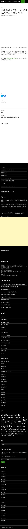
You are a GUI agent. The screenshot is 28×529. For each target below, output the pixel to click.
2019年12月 (3, 484)
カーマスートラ (4, 340)
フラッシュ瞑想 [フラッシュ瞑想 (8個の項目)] (12, 429)
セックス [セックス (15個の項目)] (22, 424)
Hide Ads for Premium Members (8, 186)
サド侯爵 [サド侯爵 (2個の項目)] (10, 424)
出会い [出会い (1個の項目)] (15, 431)
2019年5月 (3, 494)
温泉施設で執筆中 (5, 299)
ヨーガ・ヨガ (4, 358)
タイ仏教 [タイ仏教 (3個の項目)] (3, 426)
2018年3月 (3, 520)
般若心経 (3, 402)
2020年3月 (3, 479)
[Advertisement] (14, 33)
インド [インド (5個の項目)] (15, 420)
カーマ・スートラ (5, 337)
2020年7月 (3, 471)
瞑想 (1, 7)
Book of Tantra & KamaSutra (7, 170)
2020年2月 (3, 481)
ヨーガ (2, 355)
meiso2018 (8, 15)
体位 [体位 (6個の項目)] (12, 431)
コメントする (13, 15)
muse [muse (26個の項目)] (11, 417)
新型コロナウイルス (5, 371)
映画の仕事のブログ (11, 58)
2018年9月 (3, 507)
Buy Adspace (3, 183)
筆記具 (2, 397)
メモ (2, 353)
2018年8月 (3, 510)
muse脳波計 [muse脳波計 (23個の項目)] (17, 417)
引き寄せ (3, 366)
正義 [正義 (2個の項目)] (7, 433)
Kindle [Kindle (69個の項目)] (17, 414)
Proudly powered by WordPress (7, 527)
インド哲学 (3, 332)
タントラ (3, 348)
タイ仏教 (3, 345)
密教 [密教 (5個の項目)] (18, 431)
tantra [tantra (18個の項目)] (3, 420)
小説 (2, 363)
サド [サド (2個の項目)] (7, 424)
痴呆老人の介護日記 (5, 302)
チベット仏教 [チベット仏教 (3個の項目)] (16, 426)
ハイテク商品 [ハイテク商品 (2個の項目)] (22, 426)
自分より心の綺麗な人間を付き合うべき (14, 116)
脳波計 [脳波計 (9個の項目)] (17, 434)
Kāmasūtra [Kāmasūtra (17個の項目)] (5, 417)
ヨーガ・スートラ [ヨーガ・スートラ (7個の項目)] (6, 431)
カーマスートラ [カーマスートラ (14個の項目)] (20, 422)
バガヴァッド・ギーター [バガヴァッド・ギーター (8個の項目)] (8, 428)
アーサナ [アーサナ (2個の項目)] (7, 420)
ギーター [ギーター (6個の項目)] (3, 424)
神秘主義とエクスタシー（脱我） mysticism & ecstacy (13, 284)
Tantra (2, 330)
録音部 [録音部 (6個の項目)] (7, 435)
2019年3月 (3, 500)
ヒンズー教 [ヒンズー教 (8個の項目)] (4, 429)
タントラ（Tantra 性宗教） (6, 178)
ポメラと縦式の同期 (5, 305)
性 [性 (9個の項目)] (25, 431)
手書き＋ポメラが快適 (6, 297)
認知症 (2, 405)
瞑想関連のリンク (4, 172)
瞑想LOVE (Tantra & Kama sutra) (10, 2)
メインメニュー (26, 1)
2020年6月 (3, 474)
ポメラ (2, 350)
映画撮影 (3, 376)
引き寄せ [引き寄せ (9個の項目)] (22, 431)
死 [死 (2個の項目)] (8, 433)
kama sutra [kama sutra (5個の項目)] (11, 415)
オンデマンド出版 (5, 335)
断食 (2, 368)
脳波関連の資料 (4, 175)
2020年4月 (3, 476)
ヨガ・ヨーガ (4, 361)
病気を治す (3, 387)
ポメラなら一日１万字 (6, 307)
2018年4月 (3, 518)
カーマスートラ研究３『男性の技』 (9, 292)
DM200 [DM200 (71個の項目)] (4, 414)
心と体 (14, 111)
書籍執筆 (3, 381)
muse (2, 327)
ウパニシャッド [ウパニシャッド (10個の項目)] (10, 422)
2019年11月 (3, 487)
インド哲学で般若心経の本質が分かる (9, 286)
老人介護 (3, 400)
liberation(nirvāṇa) (5, 322)
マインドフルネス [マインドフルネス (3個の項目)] (21, 429)
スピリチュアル (4, 343)
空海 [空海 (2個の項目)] (14, 433)
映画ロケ (3, 374)
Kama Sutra (3, 319)
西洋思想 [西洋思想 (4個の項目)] (3, 435)
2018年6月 (3, 513)
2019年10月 (3, 489)
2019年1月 (3, 502)
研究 (2, 394)
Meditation (3, 324)
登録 (3, 462)
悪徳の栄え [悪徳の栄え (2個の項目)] (3, 433)
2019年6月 (3, 492)
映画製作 (3, 379)
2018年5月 (3, 515)
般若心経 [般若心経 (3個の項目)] (21, 433)
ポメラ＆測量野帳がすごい (7, 289)
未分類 (2, 384)
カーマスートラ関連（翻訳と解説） (8, 180)
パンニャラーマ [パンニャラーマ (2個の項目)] (18, 428)
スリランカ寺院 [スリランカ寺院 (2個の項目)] (15, 424)
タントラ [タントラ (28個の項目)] (8, 426)
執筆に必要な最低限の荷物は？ (8, 294)
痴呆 (2, 389)
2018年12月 (3, 505)
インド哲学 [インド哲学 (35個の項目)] (22, 420)
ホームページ (3, 167)
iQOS (2, 317)
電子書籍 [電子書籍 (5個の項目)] (11, 435)
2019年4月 (3, 497)
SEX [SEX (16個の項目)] (24, 417)
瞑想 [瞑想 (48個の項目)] (11, 433)
